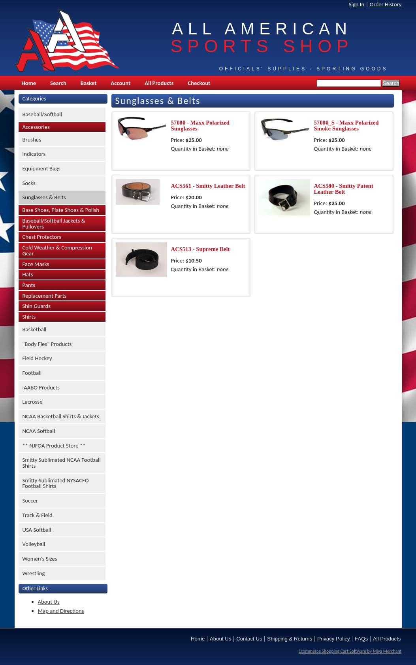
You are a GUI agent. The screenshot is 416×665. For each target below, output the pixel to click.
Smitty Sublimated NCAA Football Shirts (62, 462)
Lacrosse (33, 401)
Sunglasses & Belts (44, 197)
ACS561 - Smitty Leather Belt (208, 186)
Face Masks (36, 264)
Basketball (35, 329)
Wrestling (34, 573)
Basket (88, 83)
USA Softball (37, 529)
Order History (386, 4)
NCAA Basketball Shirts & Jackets (61, 416)
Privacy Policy (333, 639)
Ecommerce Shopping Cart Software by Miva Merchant (350, 651)
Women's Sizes (40, 558)
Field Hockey (37, 358)
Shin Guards (37, 306)
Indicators (34, 153)
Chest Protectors (42, 236)
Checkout (199, 83)
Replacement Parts (45, 295)
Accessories (36, 126)
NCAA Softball (39, 431)
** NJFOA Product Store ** (54, 445)
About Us (49, 601)
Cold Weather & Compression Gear (57, 250)
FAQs (361, 639)
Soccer (30, 500)
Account (120, 83)
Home (29, 83)
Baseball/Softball (42, 114)
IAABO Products (41, 387)
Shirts (29, 316)
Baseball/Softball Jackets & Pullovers (54, 223)
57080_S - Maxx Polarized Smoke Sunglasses (346, 125)
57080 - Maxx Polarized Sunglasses (200, 125)
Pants (29, 285)
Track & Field (38, 515)
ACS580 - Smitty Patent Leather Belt (343, 189)
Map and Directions (61, 610)
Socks (29, 183)
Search (58, 83)
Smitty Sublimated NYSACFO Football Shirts (56, 483)
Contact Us (249, 639)
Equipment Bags (41, 168)
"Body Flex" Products (47, 344)
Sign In (357, 4)
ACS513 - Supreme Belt (200, 249)
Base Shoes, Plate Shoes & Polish (61, 209)
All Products (159, 83)
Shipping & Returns (289, 639)
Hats (28, 274)
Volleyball (34, 544)
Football (32, 372)
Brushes (32, 139)
